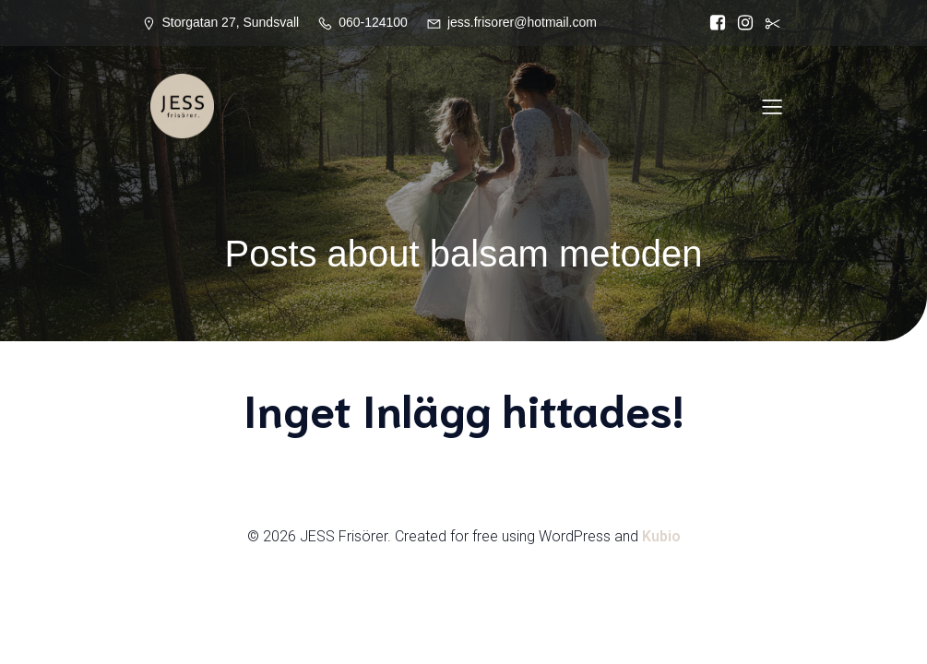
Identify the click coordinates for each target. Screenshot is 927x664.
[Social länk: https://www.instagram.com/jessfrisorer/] (745, 23)
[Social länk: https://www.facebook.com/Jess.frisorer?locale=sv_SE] (717, 23)
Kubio (661, 536)
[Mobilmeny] (773, 106)
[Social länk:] (773, 23)
